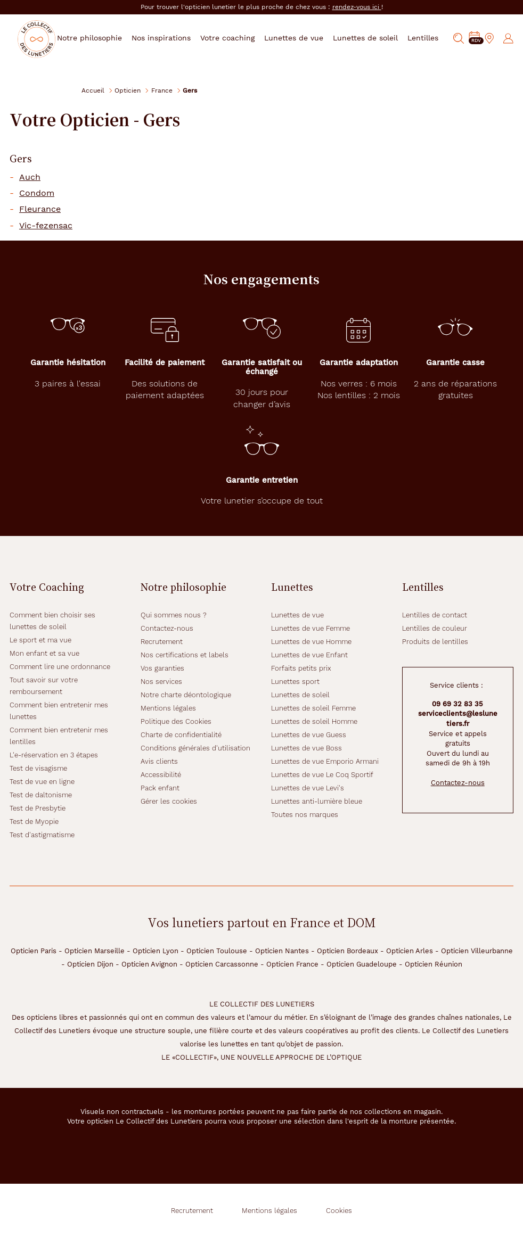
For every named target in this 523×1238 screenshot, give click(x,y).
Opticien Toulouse (216, 951)
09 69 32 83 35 (457, 704)
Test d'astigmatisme (42, 835)
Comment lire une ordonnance (60, 667)
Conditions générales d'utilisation (195, 748)
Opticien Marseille (94, 951)
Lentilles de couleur (434, 628)
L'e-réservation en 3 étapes (54, 755)
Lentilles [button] (428, 38)
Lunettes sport (295, 682)
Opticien (128, 90)
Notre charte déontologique (186, 695)
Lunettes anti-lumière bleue (316, 801)
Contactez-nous (167, 628)
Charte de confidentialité (181, 735)
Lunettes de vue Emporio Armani (325, 761)
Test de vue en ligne (42, 782)
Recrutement (162, 642)
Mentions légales (168, 708)
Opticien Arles (409, 951)
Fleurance (40, 209)
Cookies (339, 1211)
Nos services (161, 682)
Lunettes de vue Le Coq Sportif (322, 775)
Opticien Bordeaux (347, 951)
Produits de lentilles (435, 642)
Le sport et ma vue (40, 640)
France (162, 90)
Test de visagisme (38, 768)
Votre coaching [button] (236, 38)
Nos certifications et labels (184, 655)
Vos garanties (162, 668)
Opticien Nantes (282, 951)
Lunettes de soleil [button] (371, 38)
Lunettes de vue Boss (306, 748)
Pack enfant (160, 788)
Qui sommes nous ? (174, 615)
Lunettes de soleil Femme (313, 708)
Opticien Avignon (149, 964)
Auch (29, 177)
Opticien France (292, 964)
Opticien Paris (33, 951)
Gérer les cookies (169, 801)
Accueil (92, 90)
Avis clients (159, 761)
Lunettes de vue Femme (310, 628)
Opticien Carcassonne (221, 964)
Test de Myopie (34, 822)
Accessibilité (161, 775)
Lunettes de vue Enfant (309, 655)
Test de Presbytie (38, 808)
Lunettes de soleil (300, 695)
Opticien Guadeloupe (361, 964)
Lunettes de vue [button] (301, 38)
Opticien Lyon (155, 951)
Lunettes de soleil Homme (314, 721)
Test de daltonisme (41, 795)
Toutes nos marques (304, 815)
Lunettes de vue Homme (311, 642)
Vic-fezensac (45, 225)
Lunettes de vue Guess (308, 735)
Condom (36, 193)
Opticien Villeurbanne (477, 951)
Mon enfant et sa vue (44, 653)
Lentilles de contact (434, 615)
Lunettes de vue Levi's (307, 788)
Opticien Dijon (90, 964)
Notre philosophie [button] (101, 38)
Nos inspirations (171, 38)
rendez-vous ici (356, 7)
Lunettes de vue (297, 615)
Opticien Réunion (433, 964)
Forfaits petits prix (301, 668)
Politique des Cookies (176, 721)
